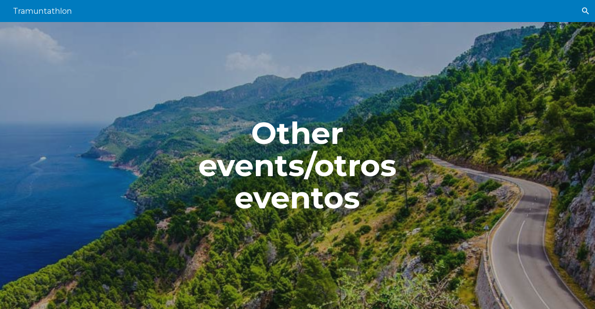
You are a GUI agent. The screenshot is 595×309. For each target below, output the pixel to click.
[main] (297, 165)
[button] (585, 11)
